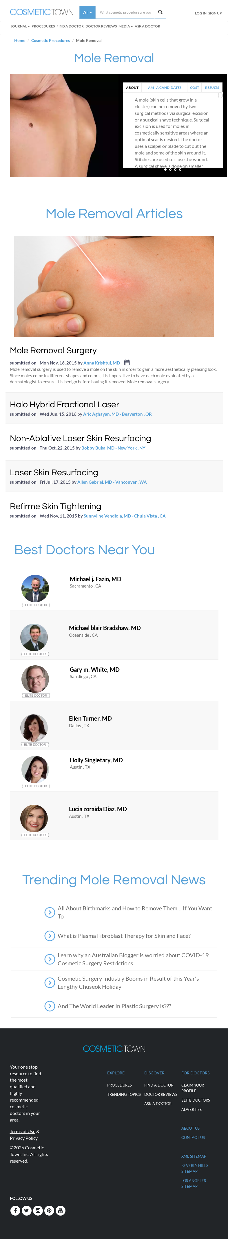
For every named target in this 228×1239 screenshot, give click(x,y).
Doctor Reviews (101, 26)
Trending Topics (124, 1094)
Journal (20, 26)
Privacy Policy (24, 1138)
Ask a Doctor (147, 26)
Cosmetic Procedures (50, 40)
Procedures (43, 26)
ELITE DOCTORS (195, 1100)
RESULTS (212, 87)
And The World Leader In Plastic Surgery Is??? (114, 1005)
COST (194, 87)
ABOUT (132, 87)
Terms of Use (22, 1131)
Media (125, 26)
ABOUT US (190, 1128)
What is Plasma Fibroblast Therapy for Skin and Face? (124, 935)
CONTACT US (193, 1137)
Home (19, 40)
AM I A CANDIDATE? (164, 87)
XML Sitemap (193, 1156)
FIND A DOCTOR (70, 26)
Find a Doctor (158, 1085)
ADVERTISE (191, 1109)
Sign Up (215, 13)
